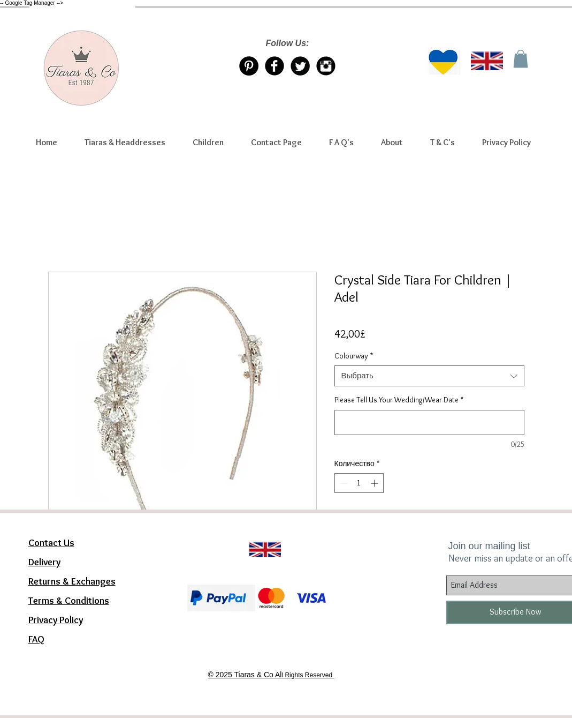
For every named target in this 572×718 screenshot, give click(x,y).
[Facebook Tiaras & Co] (274, 66)
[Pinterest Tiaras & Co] (248, 66)
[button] (125, 142)
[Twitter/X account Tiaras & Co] (300, 66)
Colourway (353, 356)
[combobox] (429, 375)
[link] (520, 59)
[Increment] (375, 483)
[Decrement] (342, 483)
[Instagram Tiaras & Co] (325, 66)
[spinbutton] (359, 483)
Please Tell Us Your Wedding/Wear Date (398, 400)
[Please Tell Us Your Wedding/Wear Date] (429, 422)
